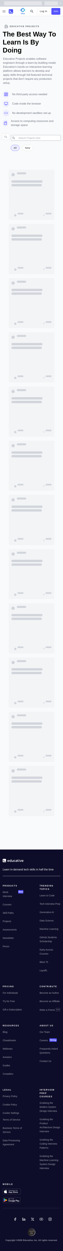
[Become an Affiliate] (50, 1003)
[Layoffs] (43, 972)
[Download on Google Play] (13, 1200)
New (27, 147)
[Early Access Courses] (50, 954)
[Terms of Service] (11, 1122)
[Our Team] (45, 1034)
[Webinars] (8, 1051)
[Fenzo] (6, 948)
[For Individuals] (10, 995)
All (15, 147)
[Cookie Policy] (10, 1107)
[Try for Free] (9, 1003)
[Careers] (44, 1042)
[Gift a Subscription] (12, 1012)
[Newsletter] (8, 940)
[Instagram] (50, 1222)
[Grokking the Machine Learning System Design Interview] (50, 1164)
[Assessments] (10, 932)
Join (55, 11)
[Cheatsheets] (9, 1042)
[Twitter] (33, 1222)
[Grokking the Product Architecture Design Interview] (50, 1127)
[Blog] (5, 1034)
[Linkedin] (24, 1222)
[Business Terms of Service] (13, 1132)
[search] (39, 138)
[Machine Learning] (49, 931)
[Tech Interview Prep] (50, 906)
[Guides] (6, 1067)
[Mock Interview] (10, 896)
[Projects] (7, 923)
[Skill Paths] (8, 915)
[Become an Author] (49, 995)
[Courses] (7, 907)
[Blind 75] (44, 964)
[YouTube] (41, 1222)
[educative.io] (13, 862)
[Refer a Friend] (50, 1011)
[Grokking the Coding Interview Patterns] (50, 1146)
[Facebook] (15, 1222)
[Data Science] (47, 923)
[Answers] (7, 1059)
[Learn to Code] (47, 897)
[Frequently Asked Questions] (50, 1053)
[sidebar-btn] (4, 11)
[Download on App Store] (13, 1192)
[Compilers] (8, 1076)
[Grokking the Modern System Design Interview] (50, 1109)
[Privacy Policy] (10, 1098)
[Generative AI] (47, 914)
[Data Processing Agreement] (13, 1144)
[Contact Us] (45, 1063)
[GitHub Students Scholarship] (50, 941)
